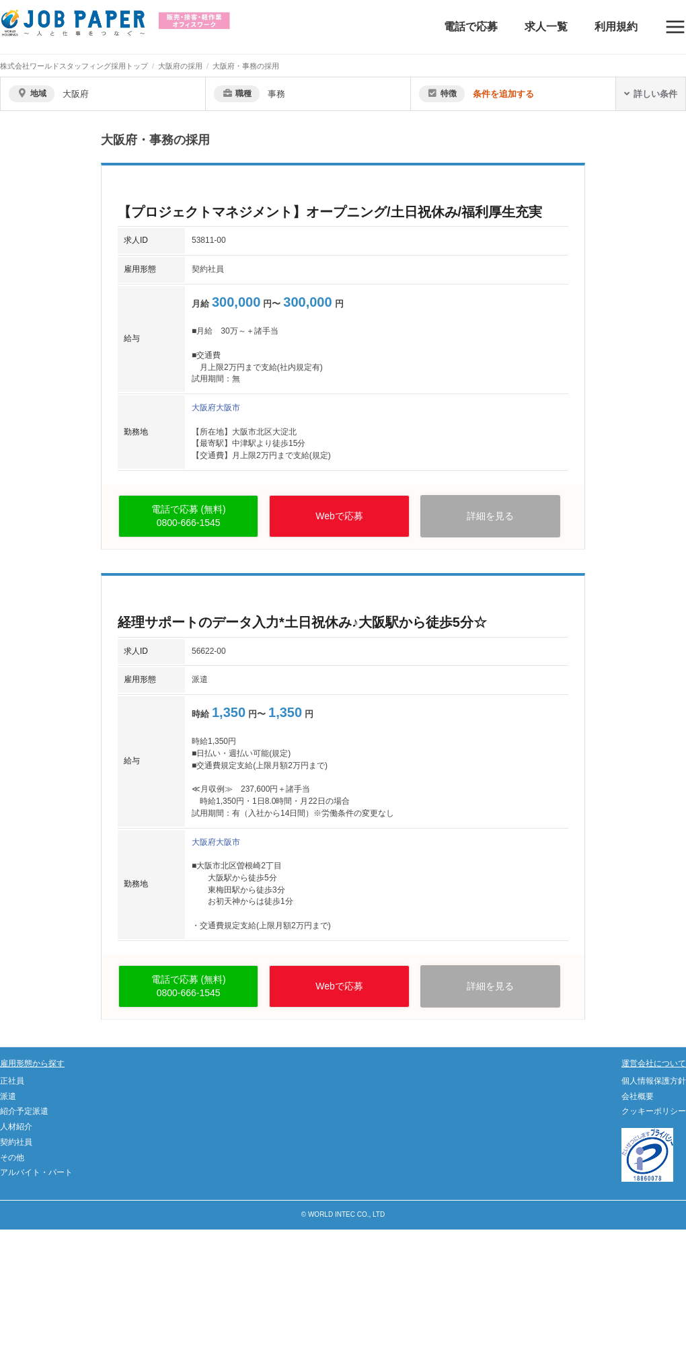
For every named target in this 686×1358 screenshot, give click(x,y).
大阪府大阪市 (216, 407)
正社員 (12, 1081)
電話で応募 (471, 26)
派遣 (8, 1096)
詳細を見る (490, 516)
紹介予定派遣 (24, 1111)
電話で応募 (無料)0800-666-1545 (188, 516)
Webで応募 (339, 516)
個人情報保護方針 (653, 1081)
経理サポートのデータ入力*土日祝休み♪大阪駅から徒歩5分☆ (302, 622)
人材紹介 (16, 1126)
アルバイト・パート (36, 1172)
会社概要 (637, 1096)
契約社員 (16, 1142)
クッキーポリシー (653, 1111)
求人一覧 (546, 26)
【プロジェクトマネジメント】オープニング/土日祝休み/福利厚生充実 (330, 211)
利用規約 (616, 26)
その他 (12, 1157)
